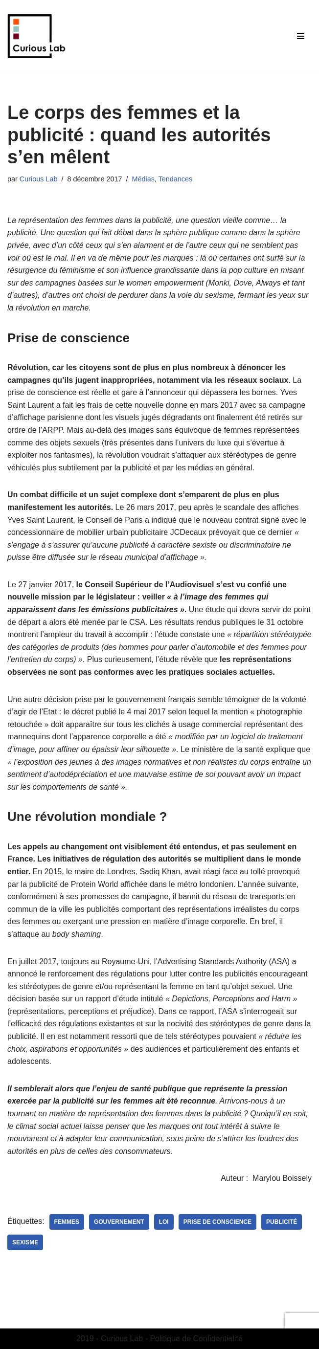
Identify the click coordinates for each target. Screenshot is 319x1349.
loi (164, 1221)
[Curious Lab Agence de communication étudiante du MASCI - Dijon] (36, 36)
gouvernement (119, 1221)
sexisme (25, 1242)
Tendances (176, 179)
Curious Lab (39, 179)
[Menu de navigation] (301, 36)
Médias (143, 179)
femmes (66, 1221)
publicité (281, 1221)
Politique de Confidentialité (196, 1338)
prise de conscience (217, 1221)
